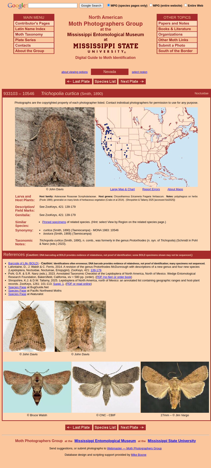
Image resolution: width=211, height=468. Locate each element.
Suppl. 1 (58, 283)
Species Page (17, 287)
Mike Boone (138, 454)
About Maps (175, 189)
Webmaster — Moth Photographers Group (134, 448)
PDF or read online (78, 283)
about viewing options (74, 72)
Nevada (109, 72)
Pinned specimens (54, 222)
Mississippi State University (172, 441)
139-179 (96, 270)
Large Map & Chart (122, 189)
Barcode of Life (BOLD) (23, 263)
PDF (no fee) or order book (113, 277)
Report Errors (151, 189)
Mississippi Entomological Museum (105, 441)
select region (139, 72)
